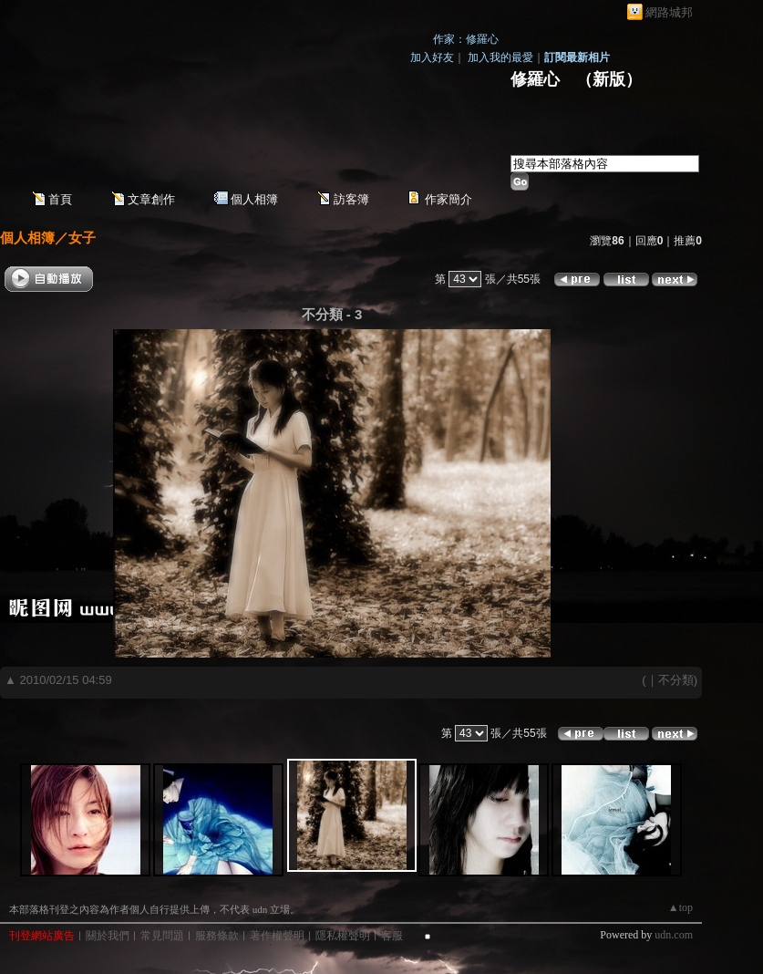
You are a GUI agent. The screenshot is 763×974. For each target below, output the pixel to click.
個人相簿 (254, 199)
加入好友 (432, 57)
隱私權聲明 (342, 935)
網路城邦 (669, 12)
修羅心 (535, 79)
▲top (680, 907)
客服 (392, 935)
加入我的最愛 (500, 57)
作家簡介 (448, 199)
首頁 (60, 199)
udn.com (674, 934)
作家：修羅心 (466, 39)
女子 (82, 237)
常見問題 (162, 935)
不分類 (676, 680)
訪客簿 (351, 199)
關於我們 (107, 935)
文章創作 (151, 199)
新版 (609, 79)
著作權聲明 (277, 935)
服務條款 (217, 935)
